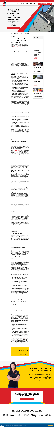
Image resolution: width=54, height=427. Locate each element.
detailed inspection (17, 150)
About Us (22, 3)
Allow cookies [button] (50, 425)
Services (17, 3)
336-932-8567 (50, 0)
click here (25, 351)
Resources (27, 3)
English (1, 426)
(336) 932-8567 (13, 25)
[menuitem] (17, 4)
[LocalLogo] (4, 3)
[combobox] (2, 426)
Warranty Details (38, 96)
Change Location (30, 0)
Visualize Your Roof (33, 3)
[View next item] (29, 418)
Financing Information (38, 84)
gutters (25, 338)
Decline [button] (47, 425)
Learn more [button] (24, 425)
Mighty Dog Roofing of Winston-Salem (18, 46)
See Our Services (37, 71)
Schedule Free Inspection (45, 3)
